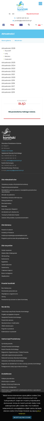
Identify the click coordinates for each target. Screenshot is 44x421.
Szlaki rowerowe (6, 250)
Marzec (7, 56)
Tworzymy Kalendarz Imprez (10, 215)
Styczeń (8, 51)
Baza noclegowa (7, 273)
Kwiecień (8, 59)
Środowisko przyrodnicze (9, 291)
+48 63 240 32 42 (22, 18)
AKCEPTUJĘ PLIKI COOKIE (22, 417)
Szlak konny (5, 267)
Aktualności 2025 (8, 62)
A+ (13, 14)
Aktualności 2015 (8, 92)
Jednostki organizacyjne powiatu (12, 355)
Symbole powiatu (7, 343)
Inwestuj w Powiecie (8, 232)
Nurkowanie (5, 259)
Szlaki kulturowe (6, 265)
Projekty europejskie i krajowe (10, 314)
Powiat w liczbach (7, 230)
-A (9, 14)
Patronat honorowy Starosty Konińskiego (14, 358)
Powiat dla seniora (7, 320)
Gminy (4, 297)
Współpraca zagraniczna (10, 294)
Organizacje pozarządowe (10, 187)
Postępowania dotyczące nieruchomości (14, 366)
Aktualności (18, 40)
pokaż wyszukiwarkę (29, 25)
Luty (6, 53)
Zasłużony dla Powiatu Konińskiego (13, 361)
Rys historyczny (6, 288)
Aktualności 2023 (8, 68)
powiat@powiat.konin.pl (23, 21)
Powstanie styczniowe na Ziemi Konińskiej (15, 299)
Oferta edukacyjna (7, 326)
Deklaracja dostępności (9, 387)
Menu (40, 4)
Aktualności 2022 (8, 71)
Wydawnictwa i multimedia (10, 323)
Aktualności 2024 (8, 65)
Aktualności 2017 (8, 86)
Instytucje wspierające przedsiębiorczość (14, 235)
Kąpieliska (5, 262)
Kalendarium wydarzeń (9, 331)
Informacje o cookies (8, 381)
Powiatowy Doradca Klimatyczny (12, 198)
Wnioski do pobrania (8, 195)
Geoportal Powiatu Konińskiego (11, 317)
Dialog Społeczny (7, 200)
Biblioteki (4, 206)
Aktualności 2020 (8, 77)
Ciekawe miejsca (7, 270)
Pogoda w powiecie (8, 329)
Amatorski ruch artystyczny (10, 212)
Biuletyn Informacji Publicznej (11, 384)
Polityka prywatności (8, 378)
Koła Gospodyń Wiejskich (10, 209)
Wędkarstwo (5, 276)
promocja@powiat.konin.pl (14, 170)
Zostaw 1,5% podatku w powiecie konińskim (15, 218)
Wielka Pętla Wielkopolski (9, 253)
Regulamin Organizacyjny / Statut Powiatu (15, 352)
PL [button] (38, 25)
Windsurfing (5, 256)
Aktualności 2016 (8, 89)
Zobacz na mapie (7, 151)
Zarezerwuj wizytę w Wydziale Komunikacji (15, 184)
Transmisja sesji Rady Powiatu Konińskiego (15, 311)
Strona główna (6, 40)
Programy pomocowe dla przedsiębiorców (15, 238)
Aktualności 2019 (8, 80)
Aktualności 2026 (8, 48)
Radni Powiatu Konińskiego (10, 349)
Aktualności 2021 (8, 74)
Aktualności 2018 (8, 83)
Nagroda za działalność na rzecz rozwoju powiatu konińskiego (21, 364)
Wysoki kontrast (32, 14)
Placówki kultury (6, 203)
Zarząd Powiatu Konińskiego (10, 346)
